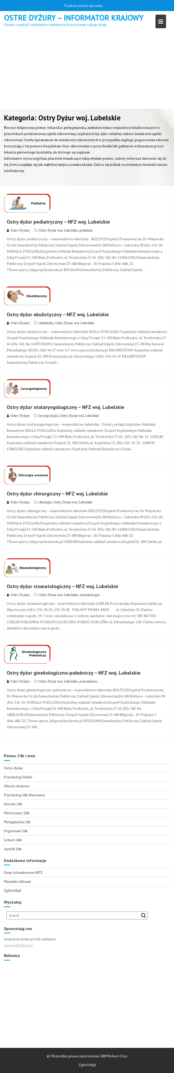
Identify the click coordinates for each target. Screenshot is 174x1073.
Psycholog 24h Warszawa (24, 794)
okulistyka (46, 323)
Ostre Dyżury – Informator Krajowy (74, 18)
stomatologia (90, 594)
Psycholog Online (18, 776)
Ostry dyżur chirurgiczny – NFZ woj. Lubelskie (57, 493)
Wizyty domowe (17, 785)
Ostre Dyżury (18, 230)
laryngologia (48, 415)
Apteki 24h (12, 848)
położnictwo (89, 681)
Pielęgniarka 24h (17, 821)
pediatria (86, 230)
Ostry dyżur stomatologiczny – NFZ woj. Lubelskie (62, 586)
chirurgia (45, 502)
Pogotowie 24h (16, 830)
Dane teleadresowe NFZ (23, 872)
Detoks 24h (13, 803)
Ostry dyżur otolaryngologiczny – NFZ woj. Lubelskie (65, 407)
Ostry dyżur (13, 767)
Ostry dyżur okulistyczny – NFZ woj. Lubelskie (58, 314)
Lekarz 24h (13, 839)
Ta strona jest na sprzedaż (83, 5)
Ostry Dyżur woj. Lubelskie (58, 230)
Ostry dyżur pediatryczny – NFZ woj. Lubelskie (58, 221)
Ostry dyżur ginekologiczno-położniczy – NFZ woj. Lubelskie (74, 672)
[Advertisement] (87, 70)
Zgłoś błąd (12, 890)
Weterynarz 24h (16, 812)
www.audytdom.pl (18, 945)
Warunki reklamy (17, 881)
